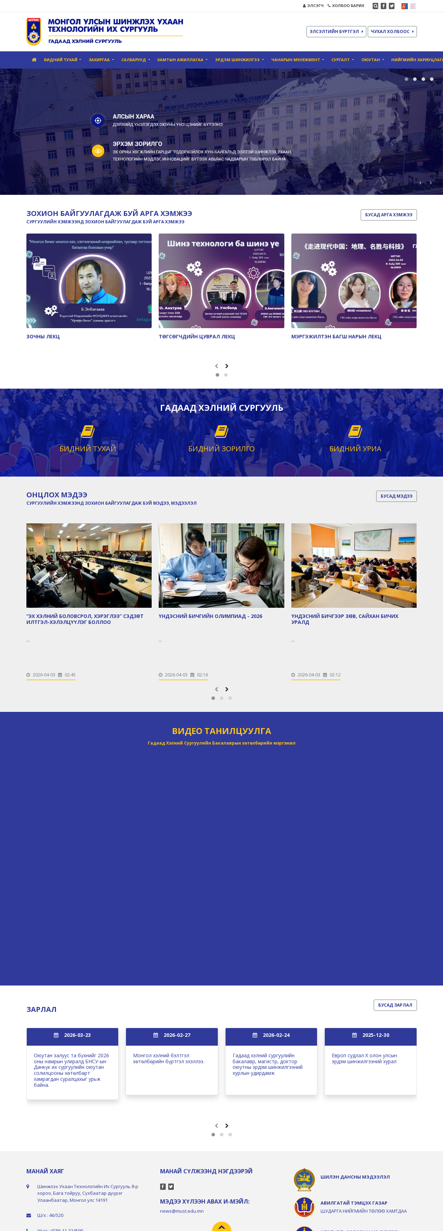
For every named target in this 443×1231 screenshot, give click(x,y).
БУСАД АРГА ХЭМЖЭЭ (388, 215)
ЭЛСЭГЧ (313, 5)
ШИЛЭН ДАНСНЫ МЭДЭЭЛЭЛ (355, 1177)
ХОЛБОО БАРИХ (346, 5)
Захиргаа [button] (100, 59)
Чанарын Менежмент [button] (296, 59)
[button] (406, 79)
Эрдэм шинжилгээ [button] (238, 59)
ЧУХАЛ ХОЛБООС (392, 31)
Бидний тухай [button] (61, 59)
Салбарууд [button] (134, 59)
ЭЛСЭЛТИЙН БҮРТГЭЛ (336, 31)
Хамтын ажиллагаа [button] (180, 59)
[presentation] (420, 182)
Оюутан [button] (371, 59)
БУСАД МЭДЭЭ (396, 496)
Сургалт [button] (341, 59)
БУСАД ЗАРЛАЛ (395, 1005)
